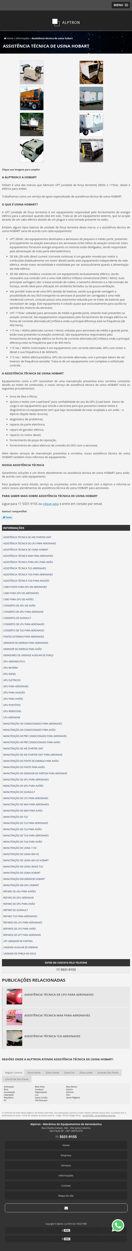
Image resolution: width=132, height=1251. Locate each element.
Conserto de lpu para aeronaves (23, 624)
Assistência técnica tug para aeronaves (28, 574)
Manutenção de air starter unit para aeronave (32, 754)
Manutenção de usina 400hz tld (23, 866)
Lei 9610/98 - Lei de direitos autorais (99, 1115)
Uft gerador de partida (18, 941)
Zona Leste (85, 1072)
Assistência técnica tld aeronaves (24, 568)
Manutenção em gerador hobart (24, 879)
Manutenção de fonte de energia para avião (31, 761)
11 (66, 1137)
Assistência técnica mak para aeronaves (28, 556)
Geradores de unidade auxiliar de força (28, 655)
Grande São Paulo (107, 1072)
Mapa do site (66, 1195)
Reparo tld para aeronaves (20, 916)
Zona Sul (69, 1072)
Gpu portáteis (12, 705)
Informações (13, 528)
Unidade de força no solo (19, 953)
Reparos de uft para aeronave (22, 935)
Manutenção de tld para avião (22, 829)
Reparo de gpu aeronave (18, 897)
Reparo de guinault (15, 910)
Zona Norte (34, 1072)
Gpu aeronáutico (14, 661)
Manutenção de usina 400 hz (21, 854)
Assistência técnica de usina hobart (25, 549)
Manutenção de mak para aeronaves (26, 804)
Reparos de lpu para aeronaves (22, 922)
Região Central (13, 1072)
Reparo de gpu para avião (19, 904)
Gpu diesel (9, 674)
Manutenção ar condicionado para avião (29, 730)
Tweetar (7, 517)
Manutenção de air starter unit (23, 748)
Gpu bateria (10, 667)
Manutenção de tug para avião (22, 841)
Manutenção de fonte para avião (24, 767)
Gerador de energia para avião (22, 649)
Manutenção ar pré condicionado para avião (31, 742)
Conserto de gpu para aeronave (23, 611)
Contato (66, 1185)
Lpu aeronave (11, 717)
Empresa (66, 1155)
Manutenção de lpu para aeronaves (25, 798)
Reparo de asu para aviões (19, 891)
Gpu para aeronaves (15, 686)
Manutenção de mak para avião (22, 810)
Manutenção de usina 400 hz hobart (26, 860)
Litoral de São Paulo (16, 1079)
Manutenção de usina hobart (21, 872)
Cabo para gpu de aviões (18, 599)
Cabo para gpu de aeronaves (21, 593)
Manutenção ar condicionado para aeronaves (32, 723)
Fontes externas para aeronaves (23, 636)
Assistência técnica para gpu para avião (28, 562)
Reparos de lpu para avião (19, 928)
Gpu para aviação (14, 692)
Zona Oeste (52, 1072)
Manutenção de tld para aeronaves (25, 823)
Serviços (66, 1165)
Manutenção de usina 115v (20, 848)
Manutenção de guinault (19, 792)
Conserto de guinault (17, 618)
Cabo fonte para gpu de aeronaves (25, 587)
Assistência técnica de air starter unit (27, 537)
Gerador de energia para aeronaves (25, 643)
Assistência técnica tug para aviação (26, 580)
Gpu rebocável (12, 711)
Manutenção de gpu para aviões (23, 785)
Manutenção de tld (15, 817)
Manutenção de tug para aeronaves (26, 835)
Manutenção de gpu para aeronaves (26, 779)
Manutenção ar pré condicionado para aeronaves (35, 736)
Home (66, 1145)
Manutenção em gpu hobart (21, 885)
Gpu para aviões (13, 698)
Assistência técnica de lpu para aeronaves (29, 543)
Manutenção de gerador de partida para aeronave (35, 773)
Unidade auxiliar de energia (20, 947)
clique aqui (51, 504)
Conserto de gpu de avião (19, 605)
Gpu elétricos (11, 680)
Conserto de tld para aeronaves (23, 630)
